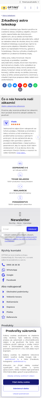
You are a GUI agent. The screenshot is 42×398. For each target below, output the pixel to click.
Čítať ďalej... (21, 153)
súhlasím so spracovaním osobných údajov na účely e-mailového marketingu (21, 239)
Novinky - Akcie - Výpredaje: (20, 223)
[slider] (15, 124)
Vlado (14, 122)
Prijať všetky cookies (21, 382)
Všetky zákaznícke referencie (13, 106)
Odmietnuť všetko (21, 388)
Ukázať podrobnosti (21, 394)
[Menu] (37, 7)
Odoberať (32, 229)
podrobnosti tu (12, 359)
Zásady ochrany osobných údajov (21, 376)
